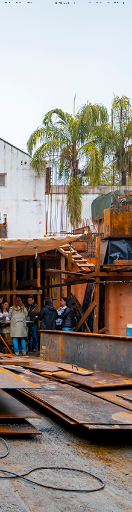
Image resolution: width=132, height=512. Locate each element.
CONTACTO (99, 3)
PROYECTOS (8, 3)
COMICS (89, 3)
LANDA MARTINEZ (112, 3)
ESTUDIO (18, 3)
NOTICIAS (29, 3)
